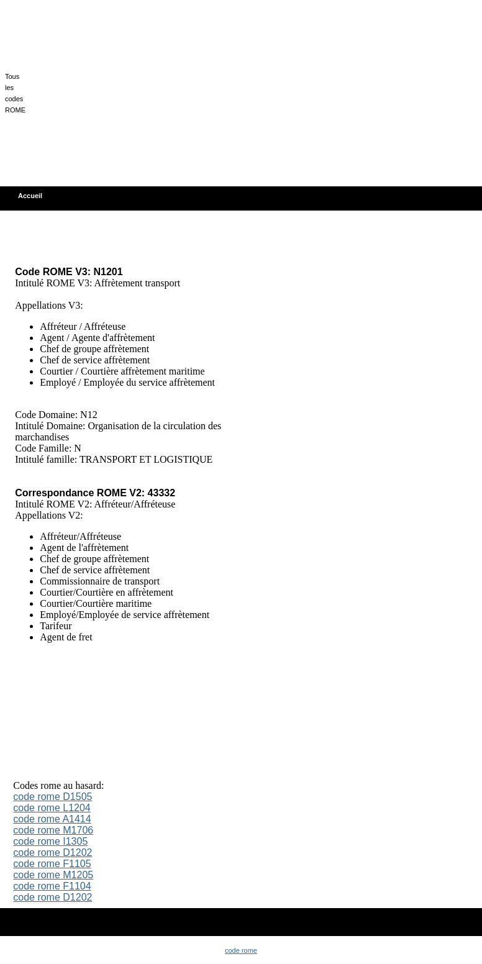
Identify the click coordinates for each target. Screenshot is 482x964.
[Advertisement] (252, 92)
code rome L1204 (52, 808)
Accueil (30, 195)
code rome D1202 (52, 852)
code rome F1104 (52, 886)
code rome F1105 (52, 863)
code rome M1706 (53, 830)
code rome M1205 (53, 875)
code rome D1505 (52, 796)
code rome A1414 (52, 819)
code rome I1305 (50, 841)
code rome (241, 950)
